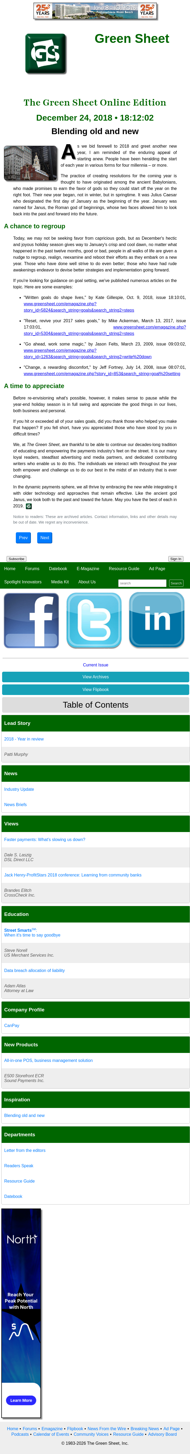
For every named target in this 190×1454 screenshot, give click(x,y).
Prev (23, 537)
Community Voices (91, 1434)
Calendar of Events (51, 1434)
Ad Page (157, 568)
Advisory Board (162, 1434)
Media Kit (60, 582)
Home (10, 568)
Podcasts (20, 1434)
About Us (87, 582)
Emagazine (52, 1428)
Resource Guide (124, 568)
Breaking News (145, 1428)
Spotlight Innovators (22, 582)
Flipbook (75, 1428)
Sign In (176, 559)
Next (44, 537)
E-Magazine (88, 568)
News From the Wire (107, 1428)
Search (176, 583)
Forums (32, 568)
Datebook (58, 568)
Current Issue (95, 665)
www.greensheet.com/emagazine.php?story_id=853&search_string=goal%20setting (102, 373)
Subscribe (16, 559)
